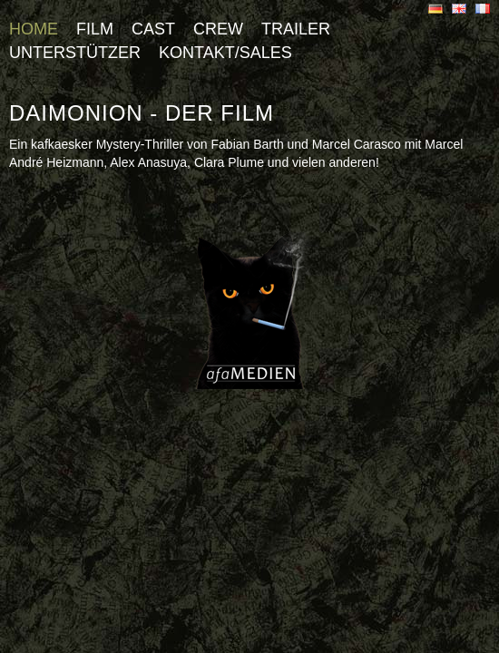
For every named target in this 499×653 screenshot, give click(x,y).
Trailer (295, 29)
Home (33, 29)
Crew (218, 29)
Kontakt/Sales (225, 53)
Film (94, 29)
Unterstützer (75, 53)
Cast (153, 29)
